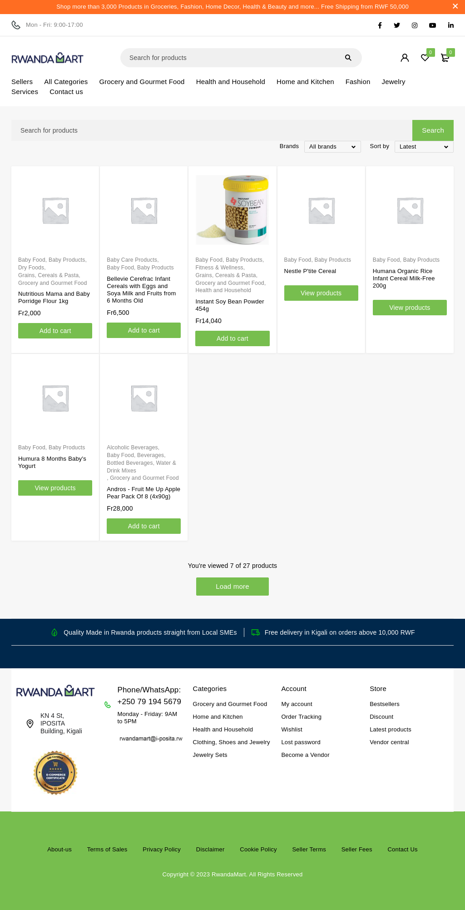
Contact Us (402, 849)
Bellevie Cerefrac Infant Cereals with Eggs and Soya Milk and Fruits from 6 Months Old (141, 289)
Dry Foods (31, 267)
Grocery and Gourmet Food (52, 283)
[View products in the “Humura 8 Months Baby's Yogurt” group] (55, 488)
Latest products (390, 729)
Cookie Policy (258, 849)
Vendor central (389, 742)
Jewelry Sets (210, 754)
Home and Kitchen (218, 716)
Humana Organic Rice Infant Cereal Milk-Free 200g (404, 278)
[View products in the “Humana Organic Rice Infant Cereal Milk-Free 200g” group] (410, 307)
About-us (59, 849)
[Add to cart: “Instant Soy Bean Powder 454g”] (232, 338)
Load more (232, 586)
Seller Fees (356, 849)
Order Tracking (301, 716)
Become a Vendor (305, 754)
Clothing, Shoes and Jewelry (231, 742)
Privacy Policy (162, 849)
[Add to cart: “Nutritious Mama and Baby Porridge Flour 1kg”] (55, 330)
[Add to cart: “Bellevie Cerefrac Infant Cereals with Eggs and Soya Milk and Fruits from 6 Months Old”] (144, 330)
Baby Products (67, 260)
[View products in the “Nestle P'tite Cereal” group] (321, 293)
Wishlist (291, 729)
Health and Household (223, 290)
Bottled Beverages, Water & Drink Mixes (141, 467)
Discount (381, 716)
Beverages (150, 455)
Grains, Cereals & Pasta (48, 275)
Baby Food (31, 260)
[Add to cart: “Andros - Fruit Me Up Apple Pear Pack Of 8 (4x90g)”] (144, 526)
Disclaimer (210, 849)
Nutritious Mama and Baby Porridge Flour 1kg (54, 297)
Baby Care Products (132, 260)
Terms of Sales (107, 849)
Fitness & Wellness (219, 267)
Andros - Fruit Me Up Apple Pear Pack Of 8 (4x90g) (143, 493)
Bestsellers (385, 704)
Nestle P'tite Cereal (310, 271)
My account (296, 704)
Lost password (300, 742)
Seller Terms (309, 849)
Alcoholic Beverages (132, 447)
